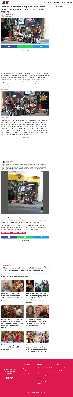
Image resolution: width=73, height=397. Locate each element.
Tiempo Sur (6, 89)
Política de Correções (43, 373)
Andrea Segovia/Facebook (6, 117)
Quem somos (27, 368)
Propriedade (40, 379)
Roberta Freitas (11, 14)
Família (56, 2)
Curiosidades (48, 2)
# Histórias (22, 233)
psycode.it (26, 374)
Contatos (26, 371)
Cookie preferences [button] (63, 371)
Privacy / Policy (61, 368)
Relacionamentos (66, 2)
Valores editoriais (41, 376)
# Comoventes (6, 233)
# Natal (14, 233)
